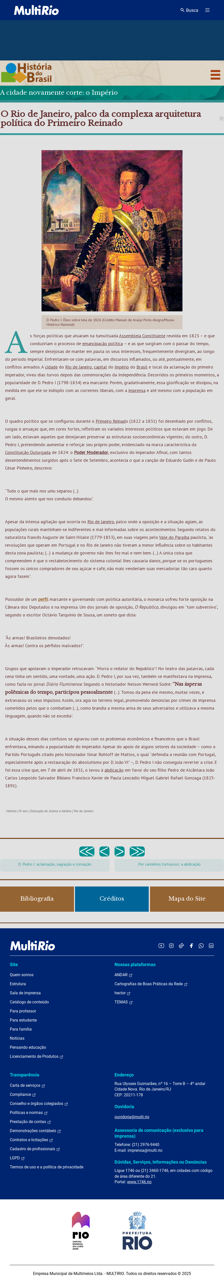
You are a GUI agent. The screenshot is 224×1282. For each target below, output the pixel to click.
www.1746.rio (139, 1181)
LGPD (17, 1158)
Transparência (24, 1074)
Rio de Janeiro (78, 367)
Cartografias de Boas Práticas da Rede (151, 984)
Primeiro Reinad (111, 421)
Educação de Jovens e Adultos (50, 811)
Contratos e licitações (31, 1139)
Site (14, 964)
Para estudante (23, 1020)
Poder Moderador (91, 452)
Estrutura (18, 983)
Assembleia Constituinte (142, 336)
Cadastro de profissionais (35, 1149)
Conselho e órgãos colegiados (39, 1103)
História (11, 811)
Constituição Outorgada (28, 452)
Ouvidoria (124, 1106)
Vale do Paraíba (174, 537)
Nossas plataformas (135, 964)
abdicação (114, 770)
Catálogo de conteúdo (29, 1002)
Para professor (23, 1011)
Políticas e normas (29, 1112)
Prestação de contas (30, 1121)
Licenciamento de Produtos (36, 1056)
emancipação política (102, 343)
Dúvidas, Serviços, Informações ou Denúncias (161, 1162)
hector (123, 993)
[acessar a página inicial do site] (36, 10)
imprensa (136, 390)
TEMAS (124, 1002)
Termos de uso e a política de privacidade (46, 1167)
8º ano (23, 811)
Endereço (124, 1074)
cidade (51, 367)
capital (100, 367)
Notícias (17, 1038)
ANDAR (124, 974)
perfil (43, 599)
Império (122, 367)
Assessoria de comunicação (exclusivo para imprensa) (159, 1133)
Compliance (23, 1094)
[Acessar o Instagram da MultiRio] (171, 945)
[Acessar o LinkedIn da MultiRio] (211, 945)
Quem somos (21, 974)
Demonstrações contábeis (35, 1130)
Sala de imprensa (25, 993)
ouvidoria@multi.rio (132, 1116)
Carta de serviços (27, 1085)
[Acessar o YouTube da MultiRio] (161, 945)
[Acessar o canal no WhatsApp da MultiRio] (201, 945)
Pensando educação (28, 1047)
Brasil (141, 367)
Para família (21, 1029)
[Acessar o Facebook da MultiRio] (191, 945)
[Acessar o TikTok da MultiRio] (181, 945)
